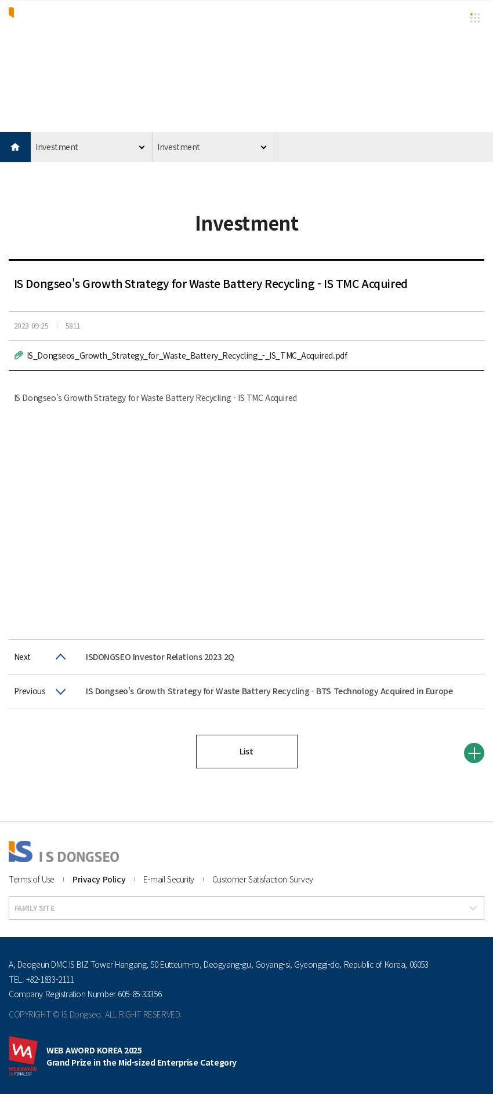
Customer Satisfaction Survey (262, 879)
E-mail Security (168, 879)
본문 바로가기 (0, 0)
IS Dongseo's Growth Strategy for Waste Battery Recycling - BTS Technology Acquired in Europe (269, 690)
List (246, 751)
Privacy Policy (98, 879)
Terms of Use (32, 879)
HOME (15, 147)
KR (450, 17)
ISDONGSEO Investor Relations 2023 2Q (160, 656)
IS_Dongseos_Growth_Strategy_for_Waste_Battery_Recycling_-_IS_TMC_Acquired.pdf (187, 355)
